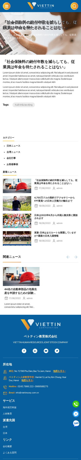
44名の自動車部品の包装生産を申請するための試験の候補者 (20, 291)
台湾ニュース (13, 152)
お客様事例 (12, 164)
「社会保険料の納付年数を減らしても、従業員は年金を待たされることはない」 (55, 182)
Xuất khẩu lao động (24, 104)
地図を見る (59, 371)
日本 (5, 433)
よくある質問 (9, 452)
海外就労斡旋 (9, 407)
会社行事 (11, 158)
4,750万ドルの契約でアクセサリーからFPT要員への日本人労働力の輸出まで (54, 199)
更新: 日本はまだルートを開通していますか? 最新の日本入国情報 (55, 234)
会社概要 (7, 446)
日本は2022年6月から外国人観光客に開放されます (56, 217)
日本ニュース (13, 146)
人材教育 (7, 413)
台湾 (5, 427)
